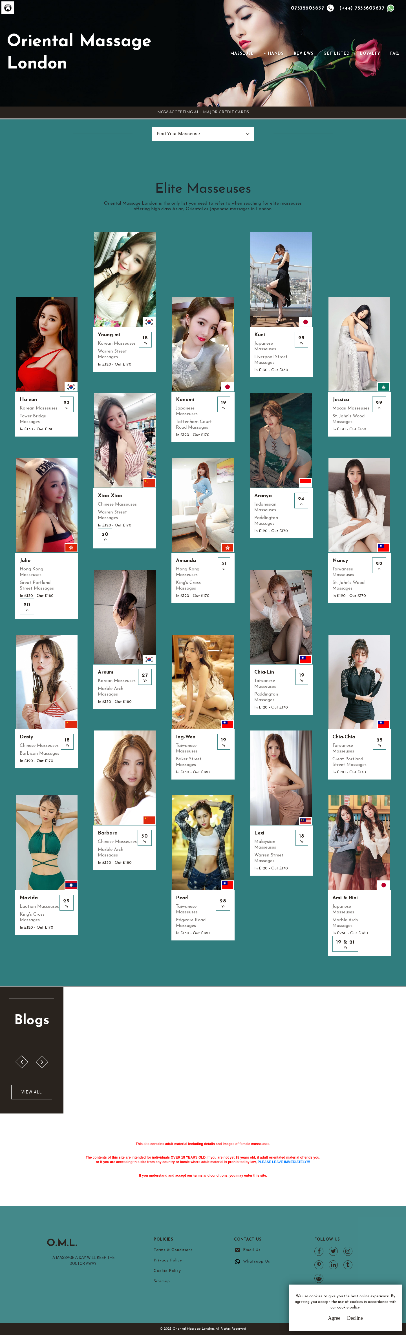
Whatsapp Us (256, 1261)
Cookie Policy (167, 1271)
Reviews (304, 54)
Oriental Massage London (79, 53)
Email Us (252, 1250)
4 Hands (274, 54)
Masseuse (242, 54)
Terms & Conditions (173, 1250)
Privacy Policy (168, 1260)
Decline (355, 1318)
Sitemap (162, 1281)
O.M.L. (62, 1243)
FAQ (394, 54)
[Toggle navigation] (222, 53)
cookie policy (348, 1307)
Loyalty (370, 54)
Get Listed (336, 54)
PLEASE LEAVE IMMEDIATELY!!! (284, 1162)
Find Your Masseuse (178, 133)
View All (31, 1092)
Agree (334, 1318)
